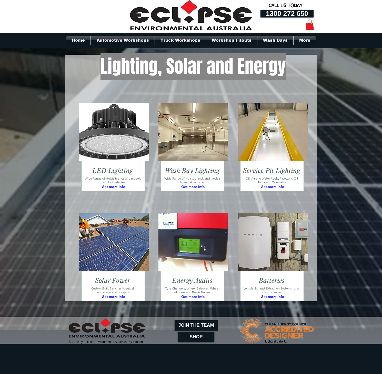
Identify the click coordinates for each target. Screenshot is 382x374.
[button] (309, 25)
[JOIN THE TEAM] (196, 325)
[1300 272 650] (287, 13)
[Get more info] (113, 187)
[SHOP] (196, 337)
